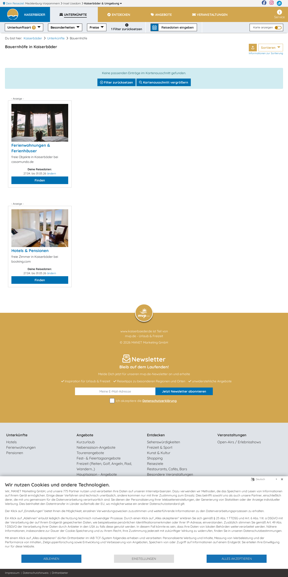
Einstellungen (144, 559)
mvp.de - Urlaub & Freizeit (144, 336)
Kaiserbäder (103, 3)
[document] (144, 518)
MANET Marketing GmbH (149, 342)
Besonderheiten (63, 27)
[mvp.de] (279, 3)
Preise (95, 27)
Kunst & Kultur (158, 452)
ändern (51, 173)
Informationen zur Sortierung (266, 53)
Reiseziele (155, 463)
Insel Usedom (72, 3)
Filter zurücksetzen (116, 82)
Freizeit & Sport (159, 447)
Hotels (11, 442)
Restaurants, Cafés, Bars (167, 469)
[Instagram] (272, 3)
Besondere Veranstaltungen (170, 474)
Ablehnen (51, 559)
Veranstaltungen (231, 435)
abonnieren (184, 391)
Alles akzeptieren (237, 559)
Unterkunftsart (22, 27)
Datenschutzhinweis (36, 573)
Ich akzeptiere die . (144, 400)
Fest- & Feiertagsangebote (99, 458)
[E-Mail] (115, 391)
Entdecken (156, 435)
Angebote (85, 435)
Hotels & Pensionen (30, 250)
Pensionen (14, 452)
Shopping (155, 458)
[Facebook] (264, 3)
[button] (37, 13)
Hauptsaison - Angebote (97, 474)
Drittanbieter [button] (60, 573)
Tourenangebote (90, 452)
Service (279, 14)
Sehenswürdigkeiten (163, 442)
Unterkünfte (56, 38)
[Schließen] (282, 479)
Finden (40, 180)
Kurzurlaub (86, 442)
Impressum (12, 573)
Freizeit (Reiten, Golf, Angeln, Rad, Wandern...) (104, 466)
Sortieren (268, 48)
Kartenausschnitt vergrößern (163, 82)
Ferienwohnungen (21, 447)
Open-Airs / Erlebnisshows (239, 442)
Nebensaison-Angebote (96, 447)
